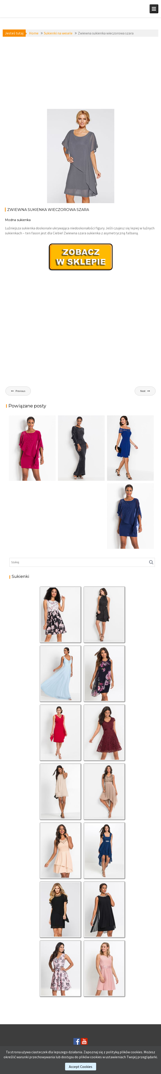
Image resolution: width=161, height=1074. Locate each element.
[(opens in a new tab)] (130, 448)
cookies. (137, 1052)
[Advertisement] (80, 72)
